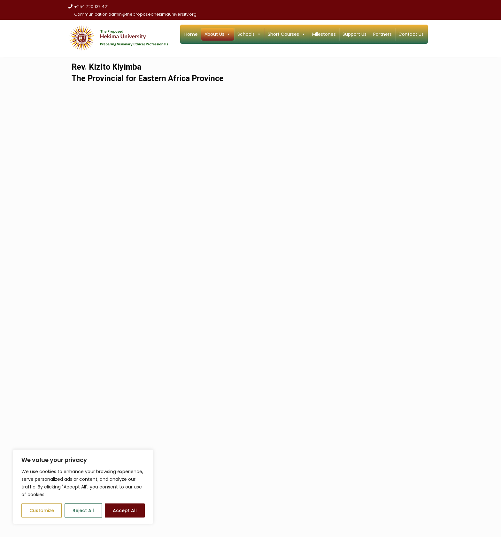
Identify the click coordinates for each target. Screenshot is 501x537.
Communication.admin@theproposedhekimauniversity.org (132, 14)
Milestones (324, 34)
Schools (249, 34)
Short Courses (286, 34)
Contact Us (411, 34)
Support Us (354, 34)
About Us (217, 34)
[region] (83, 486)
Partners (382, 34)
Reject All (83, 510)
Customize (41, 510)
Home (191, 34)
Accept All (125, 510)
